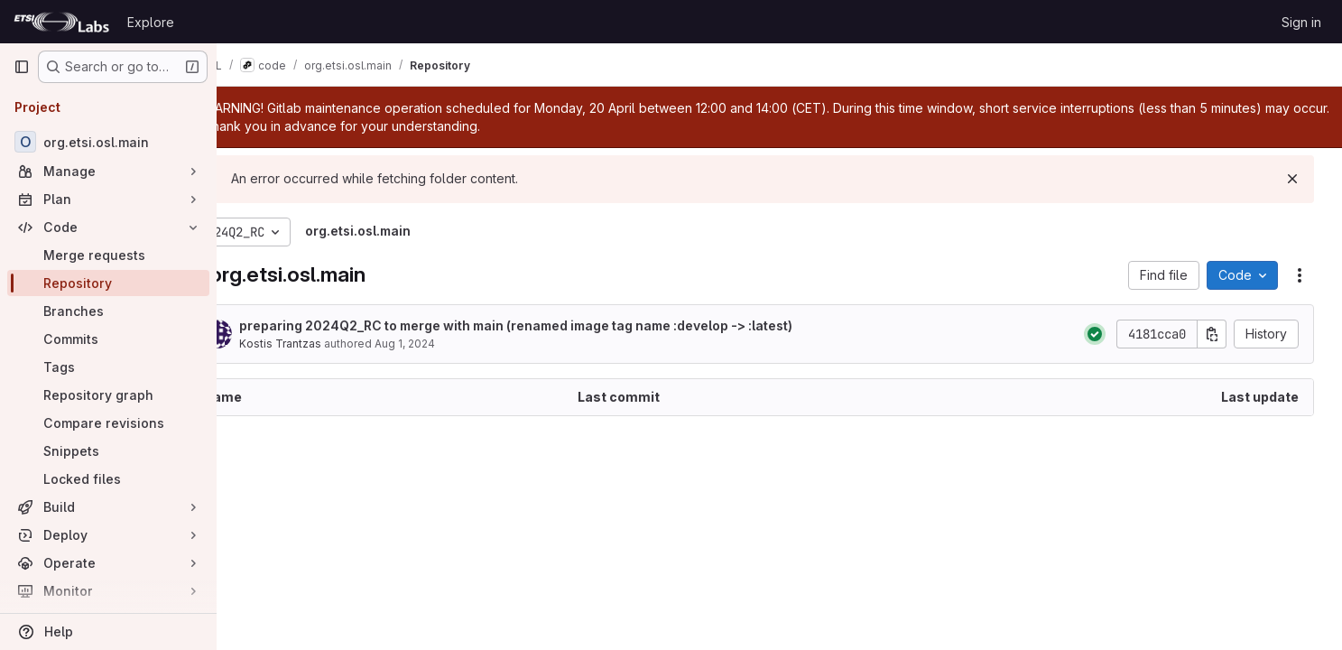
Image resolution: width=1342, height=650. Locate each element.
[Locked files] (108, 479)
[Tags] (108, 367)
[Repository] (108, 283)
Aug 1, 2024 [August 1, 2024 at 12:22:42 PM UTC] (455, 343)
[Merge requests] (108, 255)
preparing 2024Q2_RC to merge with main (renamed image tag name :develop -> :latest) (566, 325)
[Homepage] (61, 21)
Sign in (1301, 22)
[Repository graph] (108, 395)
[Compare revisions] (108, 423)
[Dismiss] (1299, 179)
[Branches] (108, 311)
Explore (150, 22)
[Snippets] (108, 451)
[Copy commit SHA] (1218, 334)
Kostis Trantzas (331, 343)
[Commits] (108, 339)
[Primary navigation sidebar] (21, 66)
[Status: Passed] (1101, 334)
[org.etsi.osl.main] (108, 141)
